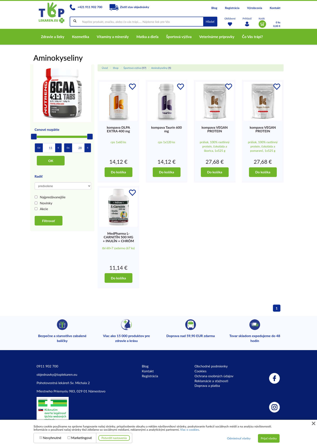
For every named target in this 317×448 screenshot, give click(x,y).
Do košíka (118, 172)
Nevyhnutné (52, 437)
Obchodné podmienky (211, 366)
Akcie (44, 209)
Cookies (200, 371)
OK (50, 161)
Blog (214, 8)
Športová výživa (132, 67)
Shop (116, 67)
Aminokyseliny (159, 67)
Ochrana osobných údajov (213, 376)
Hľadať (210, 21)
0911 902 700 (47, 366)
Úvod (105, 67)
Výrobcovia (254, 8)
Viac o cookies (189, 429)
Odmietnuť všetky (238, 438)
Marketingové (81, 437)
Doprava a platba (207, 385)
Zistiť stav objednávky (129, 7)
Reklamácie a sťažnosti (211, 381)
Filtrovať (48, 221)
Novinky (46, 203)
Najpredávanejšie (52, 197)
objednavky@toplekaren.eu (57, 374)
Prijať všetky (269, 438)
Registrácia (232, 8)
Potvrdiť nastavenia (114, 438)
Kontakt (275, 8)
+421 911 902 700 (86, 7)
